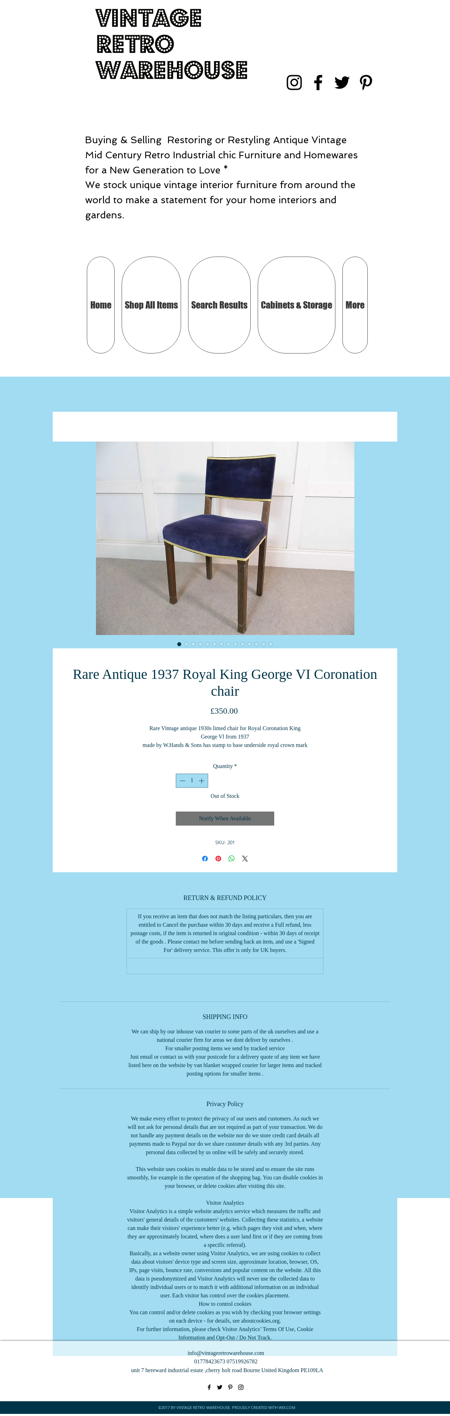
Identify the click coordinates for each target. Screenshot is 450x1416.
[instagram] (294, 82)
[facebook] (318, 82)
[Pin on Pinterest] (218, 858)
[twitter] (342, 82)
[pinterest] (366, 82)
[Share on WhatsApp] (231, 858)
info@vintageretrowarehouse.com (226, 1353)
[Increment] (202, 780)
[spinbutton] (192, 780)
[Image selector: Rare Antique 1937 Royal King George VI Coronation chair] (179, 644)
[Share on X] (245, 858)
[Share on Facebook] (205, 858)
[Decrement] (182, 780)
